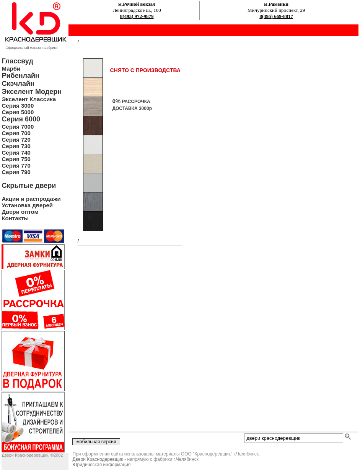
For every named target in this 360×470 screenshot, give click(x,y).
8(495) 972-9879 (137, 16)
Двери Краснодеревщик (97, 459)
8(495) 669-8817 (276, 16)
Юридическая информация (101, 464)
